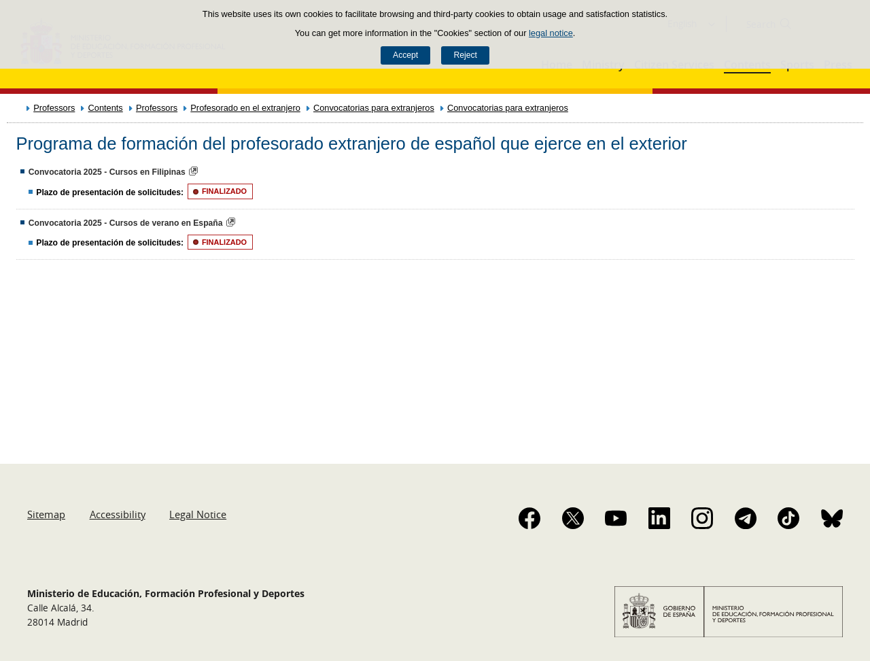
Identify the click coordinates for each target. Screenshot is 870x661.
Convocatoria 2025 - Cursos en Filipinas (107, 172)
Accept (405, 55)
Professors (54, 108)
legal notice (551, 33)
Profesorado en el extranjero (245, 108)
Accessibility (117, 514)
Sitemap (46, 514)
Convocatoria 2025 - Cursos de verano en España (126, 223)
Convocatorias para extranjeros (373, 108)
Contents (105, 108)
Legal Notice (197, 514)
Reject (464, 55)
